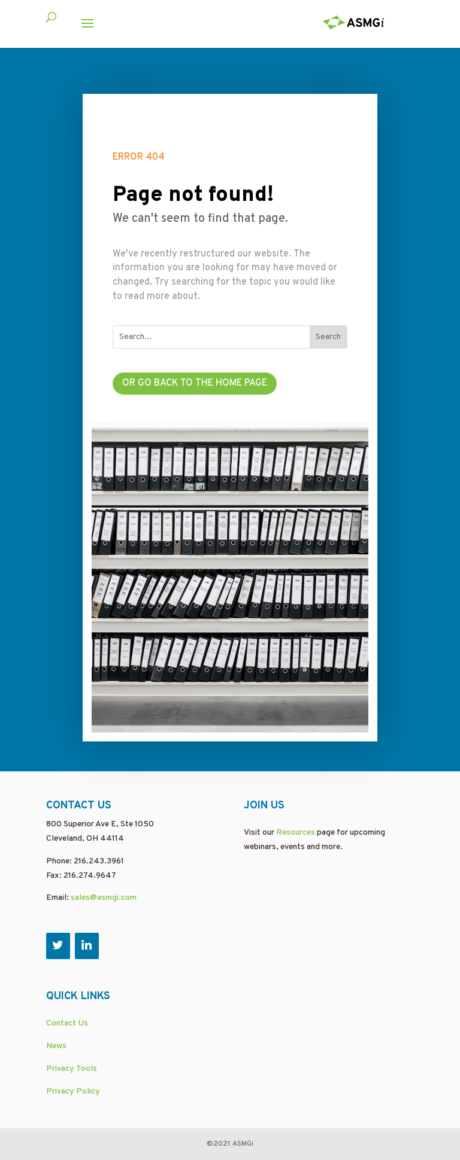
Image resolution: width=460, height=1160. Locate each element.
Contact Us (67, 1023)
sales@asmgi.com (104, 898)
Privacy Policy (73, 1091)
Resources (295, 833)
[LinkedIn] (87, 946)
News (56, 1046)
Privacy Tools (71, 1069)
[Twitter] (58, 946)
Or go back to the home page (194, 383)
